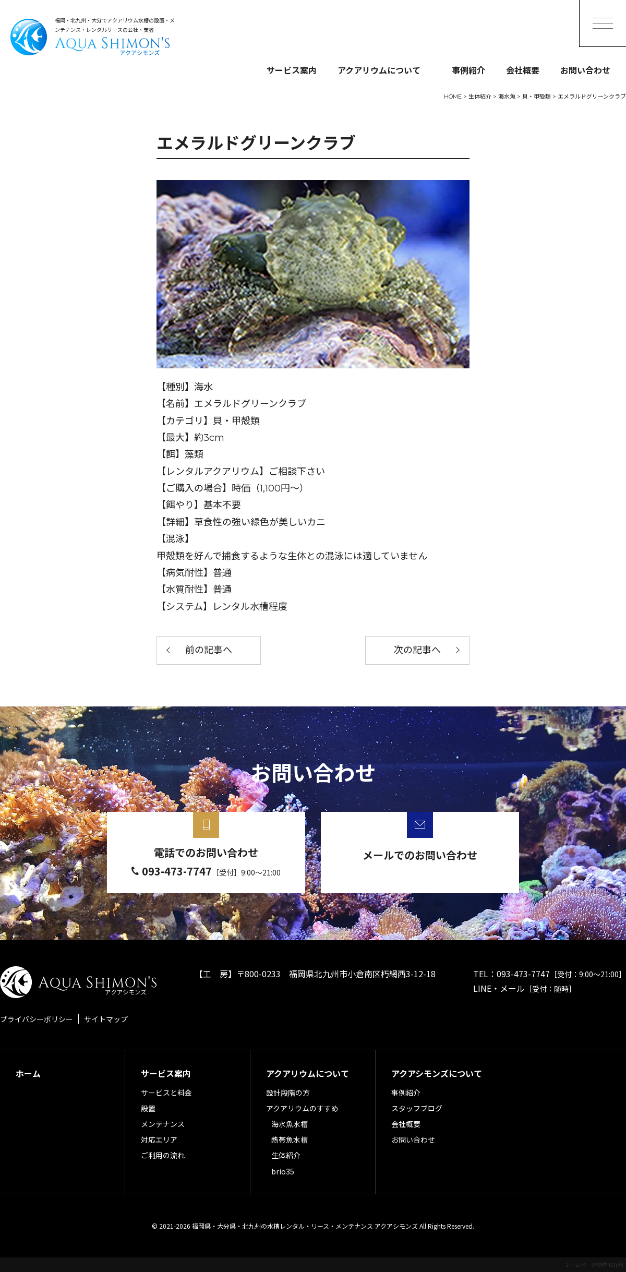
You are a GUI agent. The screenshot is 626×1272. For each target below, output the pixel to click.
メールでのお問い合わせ (420, 854)
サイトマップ (106, 1019)
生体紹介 (285, 1155)
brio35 (282, 1171)
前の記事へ (208, 650)
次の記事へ (417, 650)
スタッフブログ (416, 1108)
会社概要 (522, 70)
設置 (148, 1108)
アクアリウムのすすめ (302, 1108)
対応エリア (159, 1139)
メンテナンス (163, 1124)
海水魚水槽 (289, 1124)
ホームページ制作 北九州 (594, 1264)
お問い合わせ (585, 70)
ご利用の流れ (163, 1155)
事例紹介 (468, 70)
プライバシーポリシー (36, 1019)
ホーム (28, 1073)
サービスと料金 (166, 1092)
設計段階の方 (288, 1092)
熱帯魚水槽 (289, 1139)
